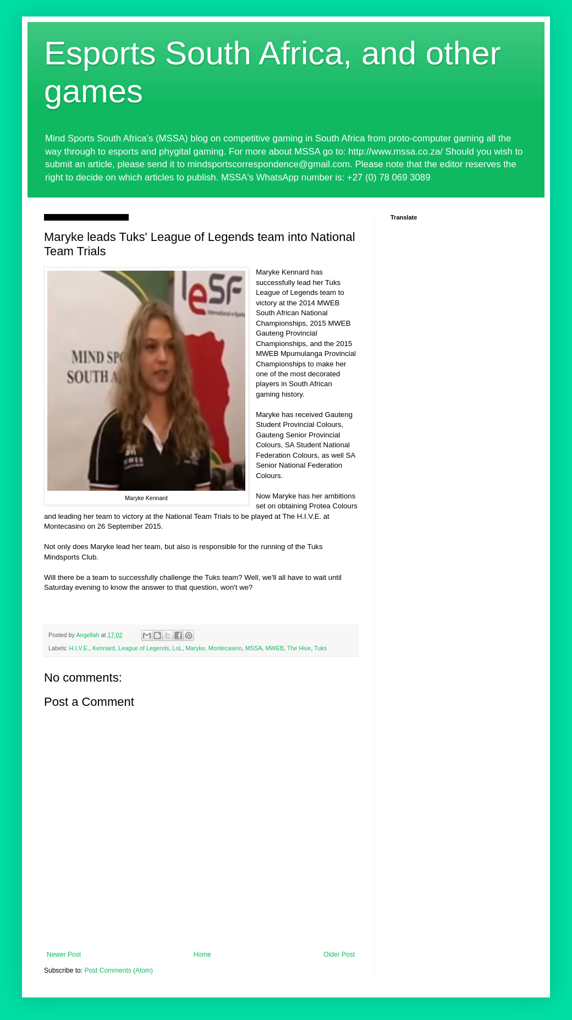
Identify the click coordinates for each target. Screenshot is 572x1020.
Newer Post (64, 954)
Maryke (195, 648)
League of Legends (143, 648)
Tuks (320, 648)
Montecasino (225, 648)
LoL (177, 648)
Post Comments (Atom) (118, 970)
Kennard (103, 648)
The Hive (299, 648)
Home (202, 954)
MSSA (253, 648)
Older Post (339, 954)
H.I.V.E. (79, 648)
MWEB (275, 648)
